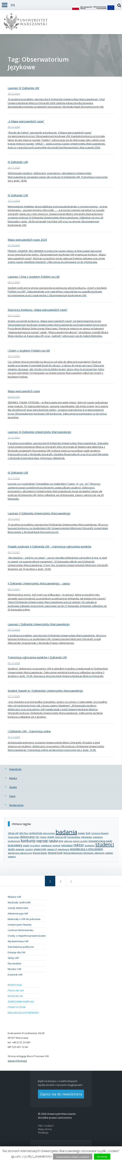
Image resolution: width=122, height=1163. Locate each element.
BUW (88, 833)
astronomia (49, 833)
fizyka (43, 837)
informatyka (86, 837)
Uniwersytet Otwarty (19, 924)
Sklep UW (13, 958)
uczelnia (29, 849)
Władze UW (14, 897)
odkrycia (68, 841)
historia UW (61, 837)
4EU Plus (23, 833)
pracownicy (15, 845)
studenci (104, 844)
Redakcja (43, 1132)
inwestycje (98, 837)
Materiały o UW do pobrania (24, 919)
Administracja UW (18, 913)
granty (50, 837)
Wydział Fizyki (55, 852)
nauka (53, 841)
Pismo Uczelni (17, 1007)
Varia (12, 796)
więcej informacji (17, 1060)
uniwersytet (40, 849)
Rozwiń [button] (3, 2)
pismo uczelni (80, 841)
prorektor (35, 845)
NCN (61, 841)
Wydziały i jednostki (19, 902)
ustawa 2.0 (52, 849)
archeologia (35, 833)
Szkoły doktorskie (18, 908)
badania (66, 832)
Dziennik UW (15, 974)
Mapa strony (45, 1129)
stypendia (20, 849)
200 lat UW (13, 833)
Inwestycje (15, 769)
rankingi (56, 845)
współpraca (63, 849)
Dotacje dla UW (16, 952)
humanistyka (73, 837)
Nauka (13, 778)
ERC (38, 837)
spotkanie (90, 845)
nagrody (42, 841)
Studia (13, 787)
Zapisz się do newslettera (61, 1094)
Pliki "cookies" (46, 1126)
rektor (78, 845)
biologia (81, 833)
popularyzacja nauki (100, 841)
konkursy (28, 840)
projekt (26, 845)
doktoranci (27, 837)
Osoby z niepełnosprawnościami (27, 935)
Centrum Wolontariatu (20, 930)
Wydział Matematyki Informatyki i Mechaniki (84, 853)
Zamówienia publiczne (21, 947)
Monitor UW (14, 969)
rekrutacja (67, 845)
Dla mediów (14, 963)
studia (11, 849)
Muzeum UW (15, 996)
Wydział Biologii (40, 853)
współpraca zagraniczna (20, 853)
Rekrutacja (15, 985)
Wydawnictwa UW (18, 941)
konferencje (14, 841)
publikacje (46, 845)
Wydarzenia (16, 805)
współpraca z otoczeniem (86, 849)
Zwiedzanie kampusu (21, 1001)
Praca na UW (16, 990)
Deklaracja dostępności (23, 1012)
